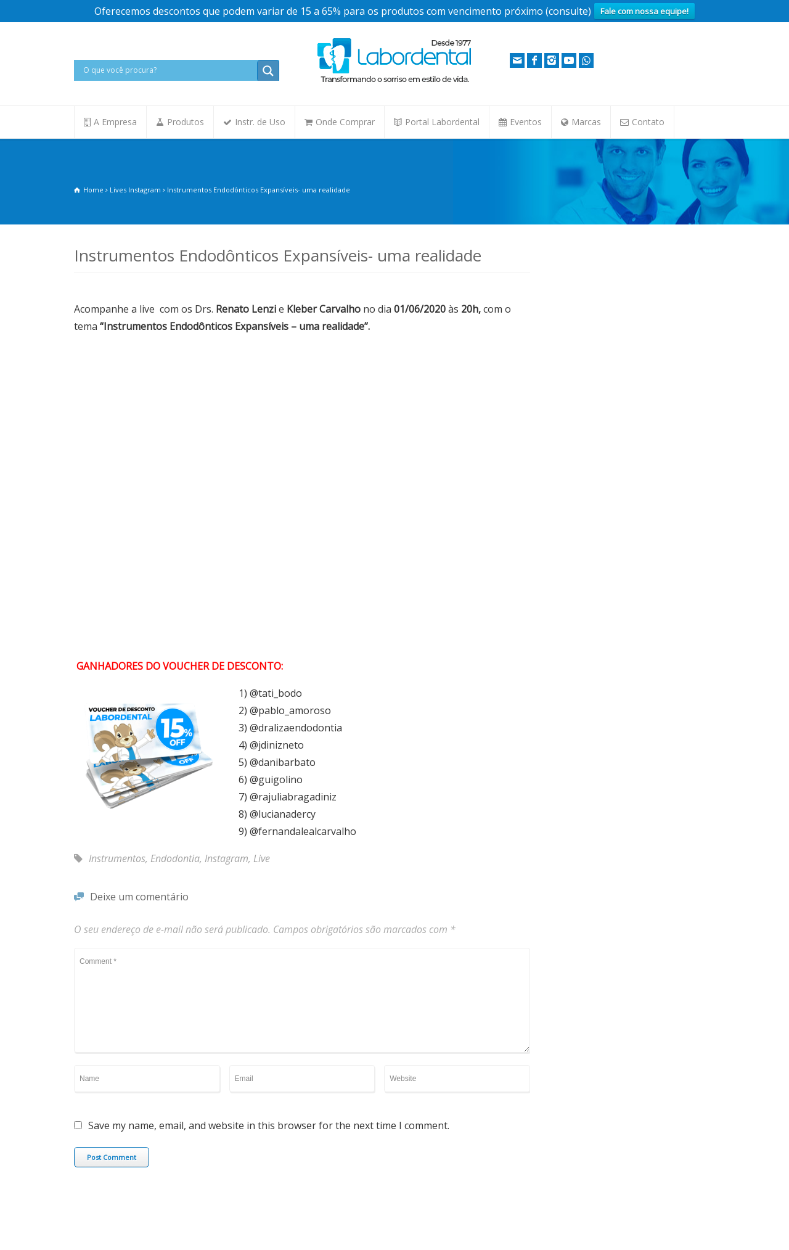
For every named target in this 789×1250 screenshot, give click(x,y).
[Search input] (168, 70)
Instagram (226, 858)
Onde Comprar (345, 122)
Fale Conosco (97, 1211)
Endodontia (175, 858)
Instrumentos (117, 858)
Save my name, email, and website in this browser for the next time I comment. (268, 1126)
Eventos (526, 122)
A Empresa (115, 122)
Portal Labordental (442, 122)
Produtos (185, 122)
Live (261, 858)
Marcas (586, 122)
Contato (648, 122)
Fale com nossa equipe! (644, 11)
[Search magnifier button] (268, 71)
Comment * (302, 1000)
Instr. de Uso (260, 122)
